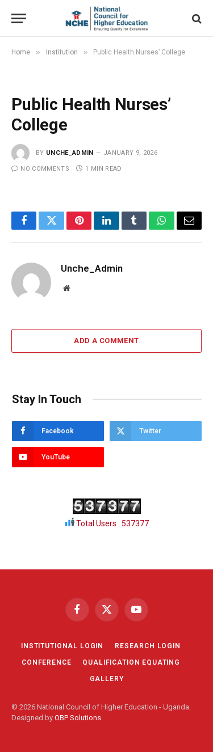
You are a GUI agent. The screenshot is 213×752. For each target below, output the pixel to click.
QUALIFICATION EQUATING (130, 662)
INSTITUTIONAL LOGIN (62, 646)
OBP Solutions (78, 717)
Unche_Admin (70, 153)
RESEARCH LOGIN (148, 646)
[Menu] (18, 18)
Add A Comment (106, 340)
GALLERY (107, 679)
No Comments (40, 168)
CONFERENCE (46, 662)
